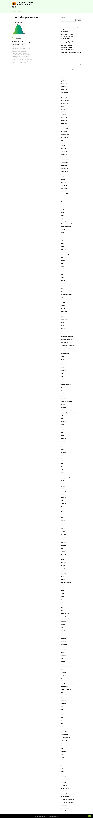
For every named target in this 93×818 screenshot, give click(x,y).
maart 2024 (64, 151)
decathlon (63, 302)
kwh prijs (63, 494)
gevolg (62, 393)
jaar (62, 463)
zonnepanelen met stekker (67, 799)
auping (62, 232)
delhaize (63, 305)
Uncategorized (64, 686)
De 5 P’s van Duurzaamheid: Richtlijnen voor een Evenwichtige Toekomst (71, 71)
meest (62, 528)
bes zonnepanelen (65, 255)
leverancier (63, 503)
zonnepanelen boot (65, 796)
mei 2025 (63, 112)
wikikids (63, 760)
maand (63, 523)
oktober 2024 (64, 131)
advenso (63, 215)
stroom (62, 652)
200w (62, 201)
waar (62, 726)
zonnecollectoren (65, 779)
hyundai (63, 441)
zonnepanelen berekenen (67, 794)
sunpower (63, 655)
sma (62, 627)
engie (62, 376)
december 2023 (64, 160)
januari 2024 (64, 157)
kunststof (63, 492)
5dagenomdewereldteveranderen (22, 37)
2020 (62, 204)
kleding (62, 475)
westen (62, 757)
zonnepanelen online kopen (67, 802)
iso (61, 455)
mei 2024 (63, 145)
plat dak (63, 579)
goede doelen (64, 398)
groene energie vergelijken (67, 410)
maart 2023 (64, 185)
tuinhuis (63, 681)
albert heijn (63, 221)
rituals (62, 610)
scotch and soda (65, 619)
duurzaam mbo (65, 331)
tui (61, 678)
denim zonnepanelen (66, 314)
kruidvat (63, 489)
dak (62, 297)
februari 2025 (64, 120)
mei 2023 (63, 179)
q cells (62, 593)
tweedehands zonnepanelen (68, 683)
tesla (62, 664)
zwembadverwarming (66, 810)
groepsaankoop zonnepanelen (68, 413)
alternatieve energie (66, 226)
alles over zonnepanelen (67, 223)
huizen (62, 435)
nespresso (63, 534)
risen (62, 607)
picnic (62, 576)
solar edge (63, 635)
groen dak (63, 407)
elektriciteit (63, 362)
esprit (62, 381)
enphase (63, 379)
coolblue (63, 283)
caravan (63, 271)
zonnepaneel (64, 785)
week (62, 754)
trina (62, 669)
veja (62, 692)
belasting (63, 249)
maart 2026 (64, 83)
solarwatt (63, 641)
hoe (62, 427)
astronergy (63, 229)
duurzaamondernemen (67, 339)
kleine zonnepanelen (66, 477)
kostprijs (63, 486)
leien (62, 500)
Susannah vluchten (67, 69)
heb (62, 418)
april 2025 (63, 114)
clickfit (62, 277)
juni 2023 (63, 177)
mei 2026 (63, 78)
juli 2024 (63, 140)
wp (61, 765)
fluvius (62, 387)
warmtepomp (64, 734)
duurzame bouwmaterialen (68, 345)
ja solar (63, 461)
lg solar (63, 511)
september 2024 (65, 134)
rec (61, 599)
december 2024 (65, 126)
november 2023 (64, 162)
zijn (61, 774)
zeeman (63, 771)
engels (62, 373)
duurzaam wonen (65, 334)
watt (62, 748)
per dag (63, 568)
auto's (62, 235)
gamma (63, 390)
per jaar (63, 571)
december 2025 (65, 92)
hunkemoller (64, 438)
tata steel (63, 661)
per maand (63, 573)
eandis (62, 356)
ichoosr (62, 444)
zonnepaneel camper (66, 788)
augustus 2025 (64, 103)
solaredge (63, 638)
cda (62, 274)
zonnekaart (64, 782)
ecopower (63, 359)
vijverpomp (63, 703)
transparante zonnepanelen (68, 667)
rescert (62, 602)
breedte (63, 260)
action (62, 212)
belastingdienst (65, 252)
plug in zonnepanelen (66, 582)
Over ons (14, 11)
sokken (62, 633)
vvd (62, 723)
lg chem (63, 509)
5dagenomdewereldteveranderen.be (22, 4)
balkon (62, 240)
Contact (20, 11)
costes (62, 286)
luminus (63, 520)
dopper (62, 325)
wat (62, 743)
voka (62, 706)
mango (62, 525)
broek (62, 263)
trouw (62, 675)
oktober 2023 (64, 165)
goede (62, 396)
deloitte (63, 308)
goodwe (63, 404)
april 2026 (63, 81)
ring (62, 604)
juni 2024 (63, 143)
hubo (62, 432)
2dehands (63, 207)
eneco (62, 365)
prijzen (62, 590)
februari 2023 (64, 188)
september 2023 (65, 168)
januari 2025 (64, 123)
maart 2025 (64, 117)
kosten (62, 483)
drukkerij (63, 328)
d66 (62, 288)
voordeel (63, 712)
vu (61, 720)
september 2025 (65, 100)
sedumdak (63, 621)
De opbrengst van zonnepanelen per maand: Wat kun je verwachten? (22, 42)
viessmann (63, 700)
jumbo (62, 472)
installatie (63, 452)
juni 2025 (63, 109)
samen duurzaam (65, 613)
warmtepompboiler (65, 737)
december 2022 (64, 193)
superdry (63, 658)
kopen (62, 480)
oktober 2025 (64, 98)
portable (63, 585)
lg (61, 506)
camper (63, 266)
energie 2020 (64, 370)
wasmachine (64, 740)
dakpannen (64, 300)
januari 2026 (64, 89)
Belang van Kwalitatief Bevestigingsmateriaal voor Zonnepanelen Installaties (68, 47)
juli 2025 (63, 106)
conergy (63, 280)
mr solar (63, 531)
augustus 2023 (64, 171)
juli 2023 (63, 174)
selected (63, 624)
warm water (64, 731)
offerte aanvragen (65, 537)
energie (62, 367)
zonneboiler (64, 777)
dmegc (62, 322)
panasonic (63, 562)
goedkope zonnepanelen (67, 401)
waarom (63, 729)
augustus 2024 (64, 137)
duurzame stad (65, 353)
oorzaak (63, 551)
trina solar (63, 672)
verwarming (64, 695)
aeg (62, 218)
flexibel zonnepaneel (66, 384)
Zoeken (63, 17)
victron (62, 698)
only (62, 548)
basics (62, 243)
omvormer (63, 542)
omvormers (64, 545)
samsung (63, 616)
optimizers (63, 559)
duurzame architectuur (67, 342)
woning (62, 763)
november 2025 (65, 95)
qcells (62, 596)
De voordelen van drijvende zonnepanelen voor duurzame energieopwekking (68, 36)
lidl (61, 514)
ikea (62, 446)
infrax (62, 449)
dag (62, 291)
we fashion (63, 751)
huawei (62, 430)
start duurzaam (65, 650)
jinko (62, 469)
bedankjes (63, 246)
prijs (62, 588)
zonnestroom (64, 805)
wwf (62, 768)
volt (62, 709)
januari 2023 (64, 191)
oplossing (63, 554)
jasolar (62, 466)
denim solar (64, 311)
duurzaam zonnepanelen (67, 336)
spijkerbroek (64, 644)
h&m (62, 415)
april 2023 (63, 182)
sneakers (63, 630)
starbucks (63, 647)
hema (62, 424)
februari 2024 (64, 154)
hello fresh (63, 421)
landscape (63, 497)
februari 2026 (64, 86)
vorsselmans (64, 714)
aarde (62, 209)
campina (63, 269)
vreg (62, 717)
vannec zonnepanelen (66, 689)
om (61, 540)
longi (62, 517)
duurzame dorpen (65, 350)
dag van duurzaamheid (67, 294)
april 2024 (63, 148)
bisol (62, 257)
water (62, 746)
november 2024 (65, 129)
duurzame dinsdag (66, 348)
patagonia (63, 565)
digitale (63, 317)
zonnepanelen (64, 791)
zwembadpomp (65, 808)
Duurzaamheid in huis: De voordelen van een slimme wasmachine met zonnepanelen (71, 29)
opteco (62, 556)
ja (61, 458)
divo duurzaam (65, 319)
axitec (62, 238)
